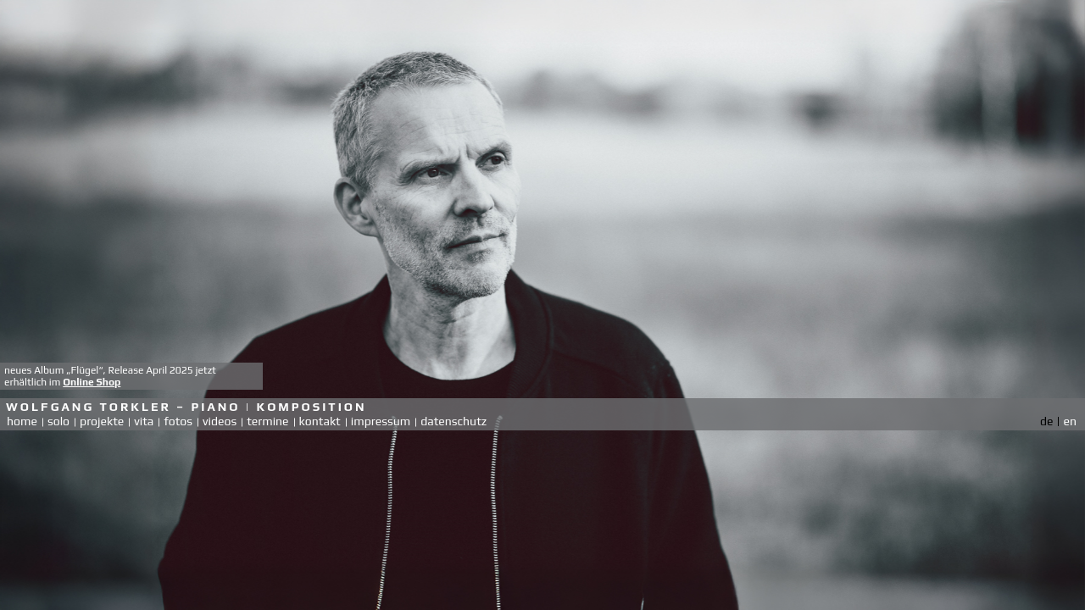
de (1046, 421)
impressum (380, 421)
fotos (178, 421)
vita (143, 421)
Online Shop (91, 382)
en (1070, 421)
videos (219, 421)
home (22, 421)
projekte (102, 421)
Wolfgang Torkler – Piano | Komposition (186, 406)
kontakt (320, 421)
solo (58, 421)
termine (267, 421)
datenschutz (453, 421)
